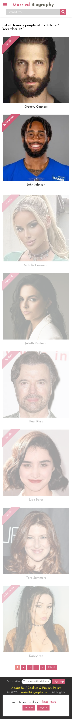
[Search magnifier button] (63, 12)
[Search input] (34, 12)
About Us (18, 688)
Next (51, 667)
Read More (49, 702)
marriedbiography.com (34, 692)
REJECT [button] (43, 708)
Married (33, 5)
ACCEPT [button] (29, 708)
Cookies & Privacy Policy (44, 688)
